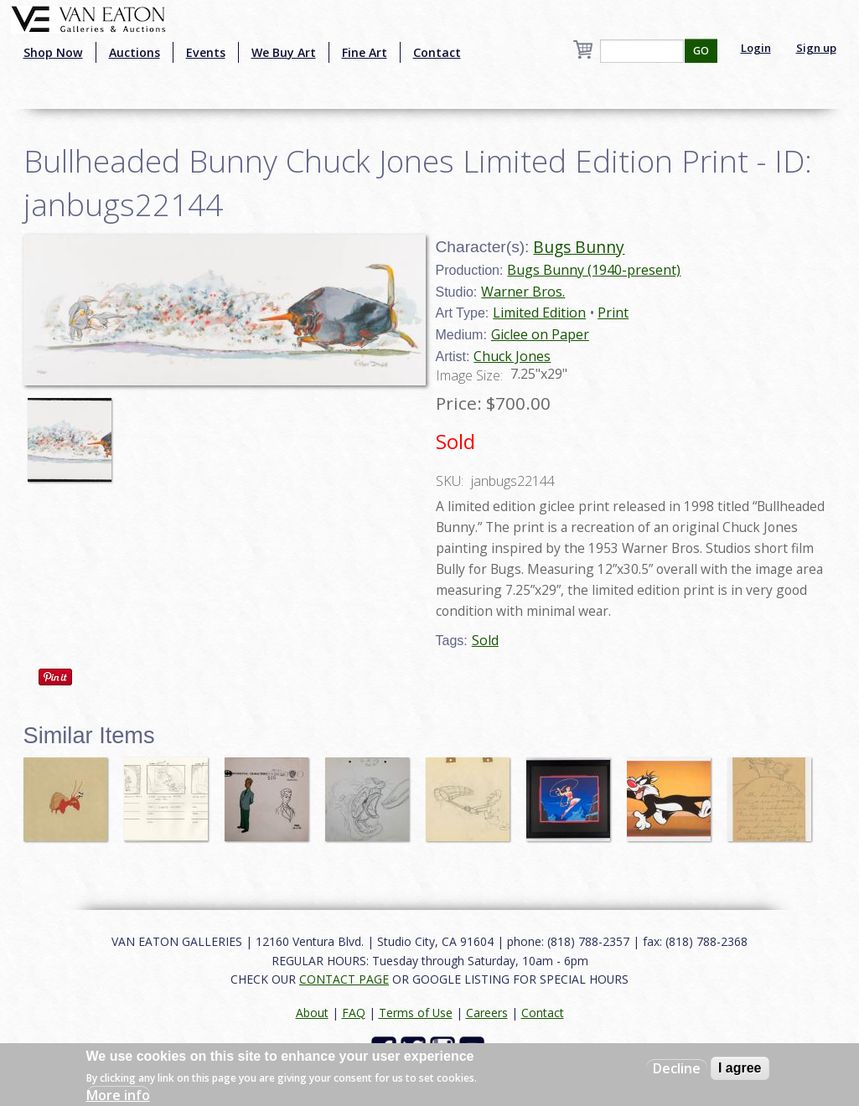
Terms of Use (416, 1013)
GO (701, 51)
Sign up (816, 47)
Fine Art (364, 52)
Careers (487, 1013)
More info (118, 1095)
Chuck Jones (512, 356)
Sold (485, 640)
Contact (437, 52)
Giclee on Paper (540, 334)
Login (756, 47)
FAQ (353, 1013)
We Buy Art (283, 52)
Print (613, 312)
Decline (677, 1068)
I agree (740, 1068)
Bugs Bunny (578, 246)
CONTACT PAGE (344, 979)
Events (205, 52)
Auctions (134, 52)
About (312, 1013)
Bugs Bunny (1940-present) (593, 270)
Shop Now (53, 52)
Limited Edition (539, 312)
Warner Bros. (523, 291)
